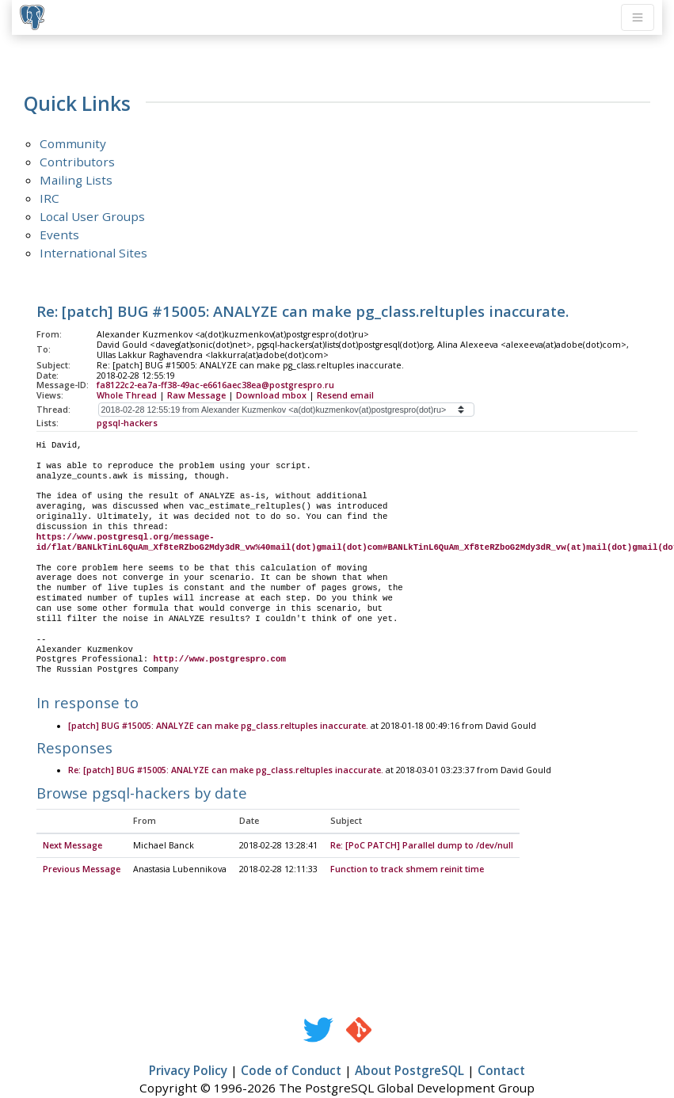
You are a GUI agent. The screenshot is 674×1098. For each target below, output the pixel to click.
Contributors (77, 162)
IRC (49, 198)
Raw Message (196, 395)
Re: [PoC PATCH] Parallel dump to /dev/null (421, 846)
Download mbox (271, 395)
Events (59, 234)
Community (73, 143)
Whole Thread (127, 395)
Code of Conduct (291, 1071)
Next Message (72, 846)
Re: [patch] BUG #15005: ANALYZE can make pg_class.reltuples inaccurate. (225, 770)
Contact (501, 1071)
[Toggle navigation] (637, 17)
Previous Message (81, 869)
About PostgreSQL (409, 1071)
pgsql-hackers (127, 423)
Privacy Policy (188, 1071)
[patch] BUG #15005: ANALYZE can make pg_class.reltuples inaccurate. (218, 726)
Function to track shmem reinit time (407, 869)
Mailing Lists (76, 180)
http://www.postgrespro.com (220, 659)
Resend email (345, 395)
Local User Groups (92, 216)
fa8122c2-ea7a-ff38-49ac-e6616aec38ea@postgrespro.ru (215, 385)
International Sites (93, 253)
